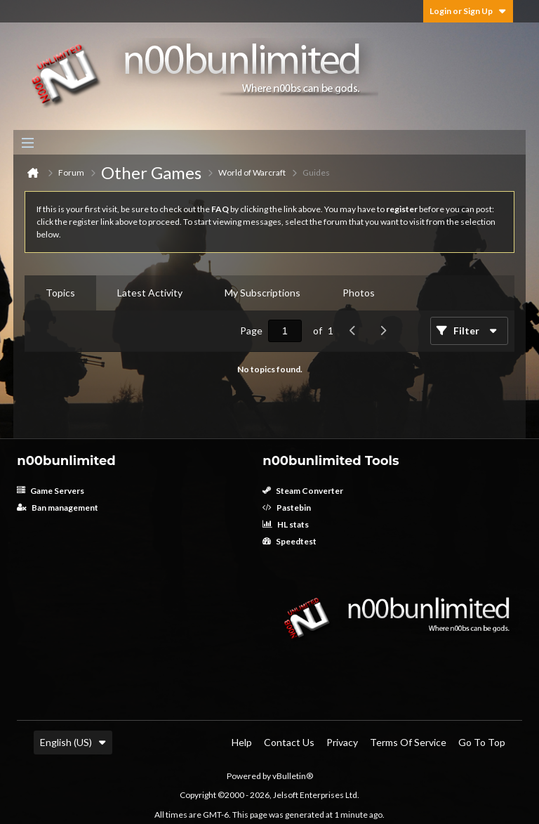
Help (242, 742)
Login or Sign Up (468, 11)
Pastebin (286, 507)
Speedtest (289, 541)
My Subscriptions (262, 293)
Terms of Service (408, 742)
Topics (60, 293)
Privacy (342, 742)
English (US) (73, 742)
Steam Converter (302, 490)
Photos (358, 293)
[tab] (60, 292)
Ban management (57, 507)
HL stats (285, 524)
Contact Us (289, 742)
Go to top (481, 742)
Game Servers (50, 490)
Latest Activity (149, 293)
